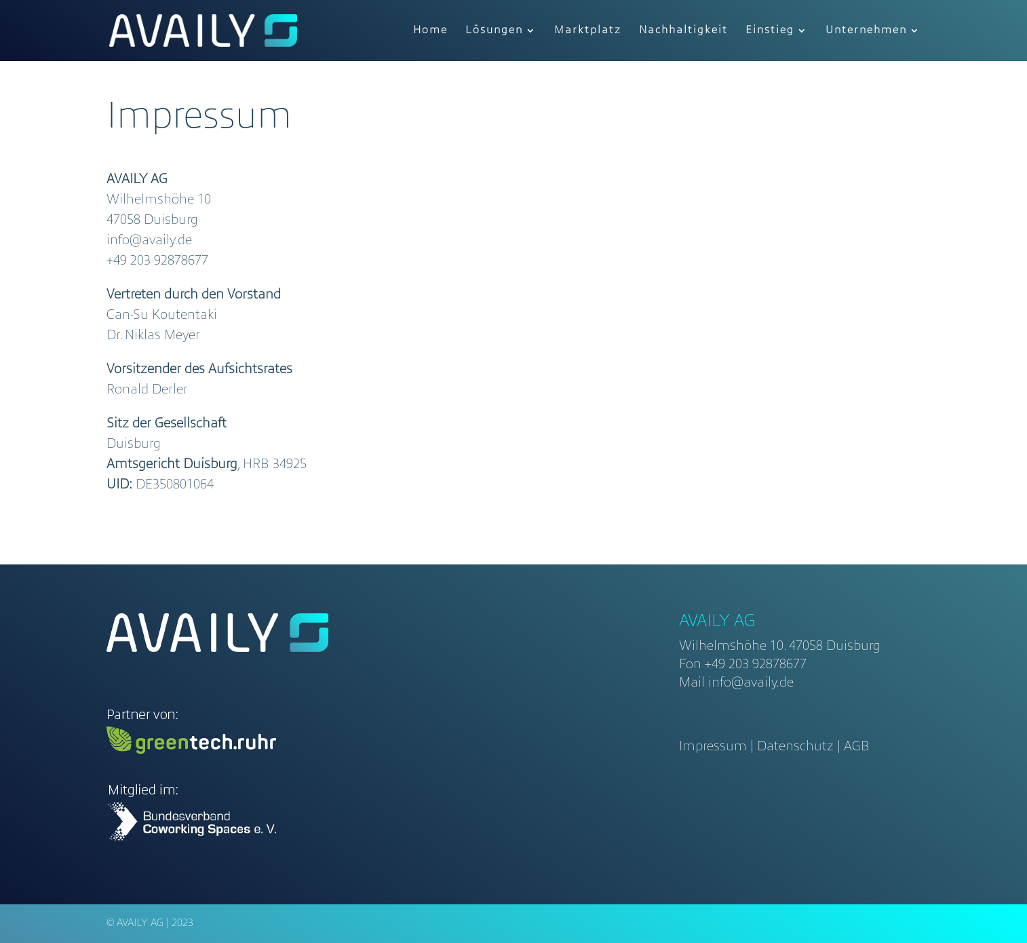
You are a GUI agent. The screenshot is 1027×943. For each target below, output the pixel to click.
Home (430, 31)
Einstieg (769, 31)
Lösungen (494, 31)
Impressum (713, 747)
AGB (857, 747)
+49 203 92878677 (756, 665)
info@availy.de (751, 683)
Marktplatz (587, 31)
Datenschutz (795, 747)
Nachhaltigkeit (683, 31)
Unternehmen (866, 31)
